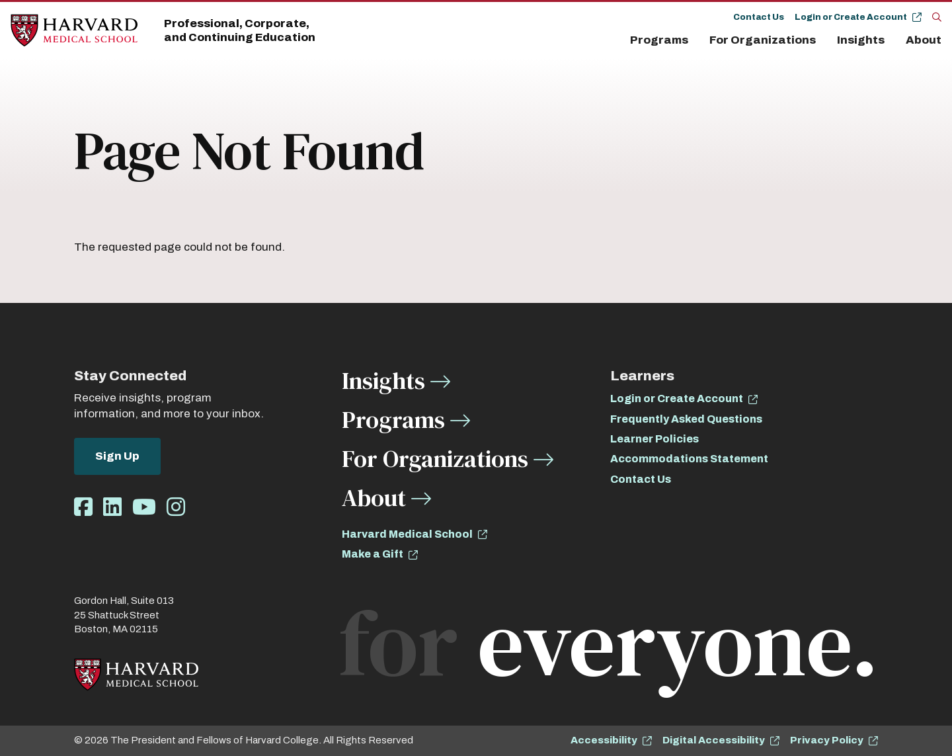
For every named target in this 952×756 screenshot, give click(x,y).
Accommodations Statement (689, 458)
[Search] (937, 16)
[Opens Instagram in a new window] (176, 507)
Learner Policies (654, 438)
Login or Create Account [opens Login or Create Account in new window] (676, 398)
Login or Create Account (851, 17)
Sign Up (117, 456)
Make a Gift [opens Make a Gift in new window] (372, 554)
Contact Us (758, 17)
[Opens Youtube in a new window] (144, 507)
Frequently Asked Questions (686, 419)
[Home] (74, 31)
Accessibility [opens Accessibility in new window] (604, 740)
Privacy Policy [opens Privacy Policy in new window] (826, 740)
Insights (861, 40)
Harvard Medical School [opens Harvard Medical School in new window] (407, 534)
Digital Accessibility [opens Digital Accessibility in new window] (713, 740)
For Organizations (762, 40)
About (923, 40)
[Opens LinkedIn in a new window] (112, 507)
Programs (659, 40)
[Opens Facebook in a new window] (83, 507)
